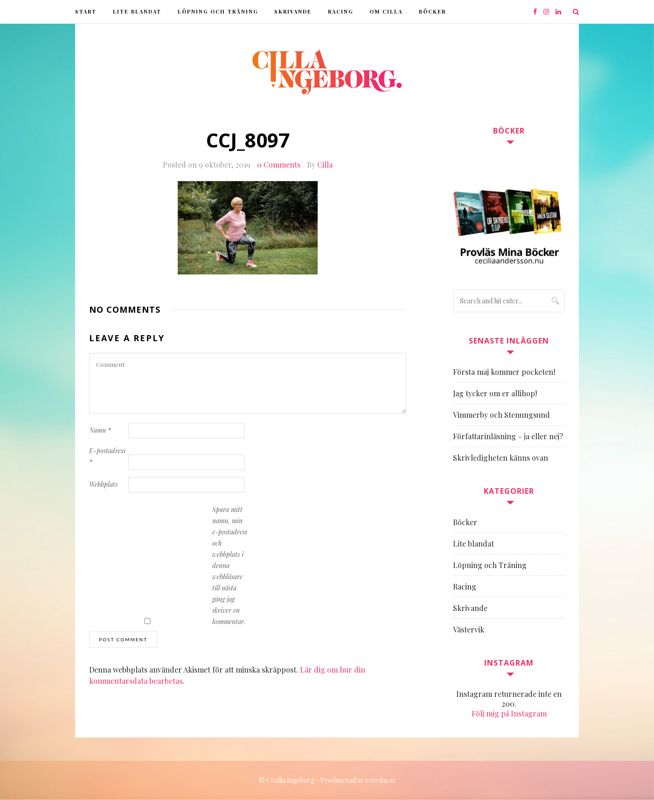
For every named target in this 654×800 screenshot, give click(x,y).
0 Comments (278, 164)
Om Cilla (386, 11)
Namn (100, 430)
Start (86, 11)
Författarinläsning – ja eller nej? (508, 436)
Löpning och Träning (218, 11)
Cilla (325, 164)
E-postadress (107, 456)
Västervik (468, 629)
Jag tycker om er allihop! (495, 393)
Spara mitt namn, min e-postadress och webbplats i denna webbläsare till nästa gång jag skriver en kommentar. (229, 565)
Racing (340, 11)
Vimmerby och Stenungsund (501, 415)
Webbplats (103, 484)
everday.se (380, 780)
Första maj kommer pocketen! (504, 372)
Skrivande (293, 11)
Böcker (432, 11)
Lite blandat (137, 11)
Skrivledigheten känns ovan (500, 458)
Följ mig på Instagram (509, 713)
